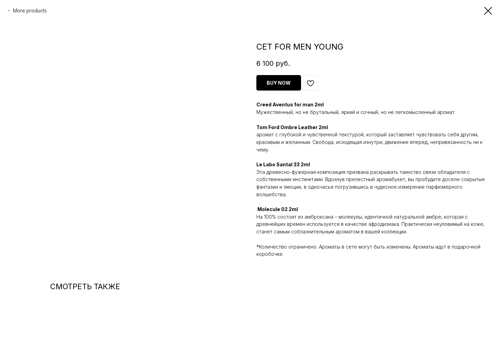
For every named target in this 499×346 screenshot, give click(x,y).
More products (30, 10)
